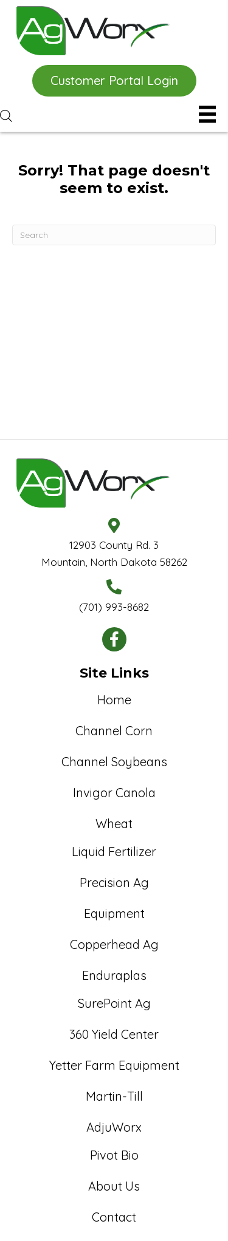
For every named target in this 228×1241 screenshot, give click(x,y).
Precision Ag (114, 882)
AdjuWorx (114, 1127)
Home (114, 699)
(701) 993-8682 (114, 606)
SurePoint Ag (114, 1003)
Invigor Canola (114, 792)
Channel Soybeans (114, 761)
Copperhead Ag (114, 944)
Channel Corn (114, 730)
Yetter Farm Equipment (114, 1065)
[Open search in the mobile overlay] (91, 115)
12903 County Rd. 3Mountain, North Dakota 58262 (114, 553)
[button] (114, 81)
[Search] (114, 235)
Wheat (114, 823)
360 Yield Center (114, 1034)
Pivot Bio (114, 1155)
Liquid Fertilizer (114, 851)
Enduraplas (114, 975)
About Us (114, 1186)
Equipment (114, 913)
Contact (114, 1217)
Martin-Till (114, 1096)
